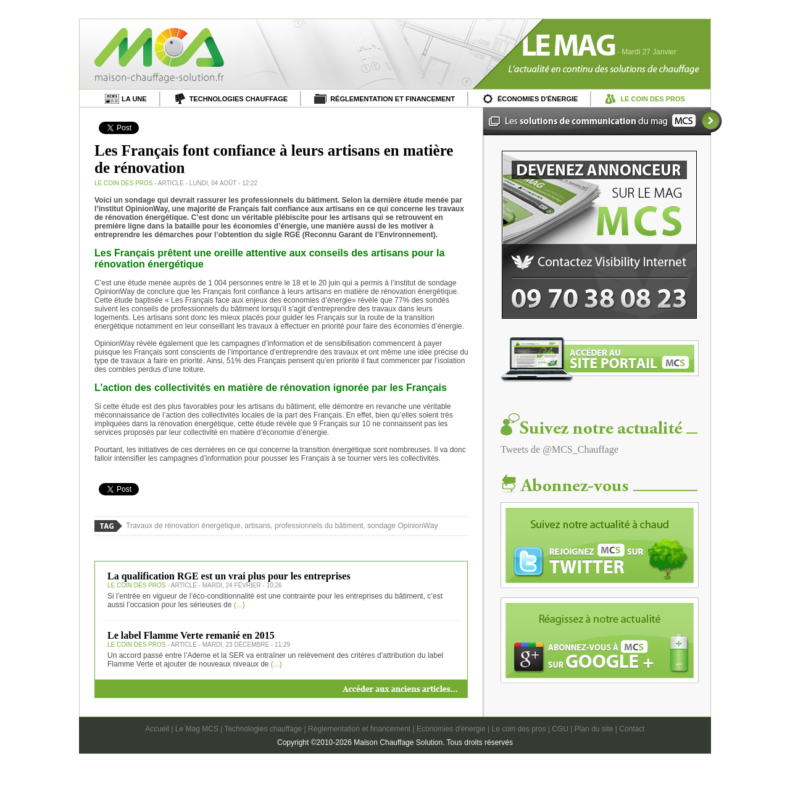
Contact (631, 729)
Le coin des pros (518, 729)
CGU (560, 729)
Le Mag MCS (196, 729)
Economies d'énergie (451, 729)
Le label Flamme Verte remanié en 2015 (191, 635)
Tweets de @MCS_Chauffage (559, 449)
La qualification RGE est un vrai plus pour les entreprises (229, 576)
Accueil (157, 729)
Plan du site (594, 729)
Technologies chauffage (263, 729)
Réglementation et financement (359, 729)
